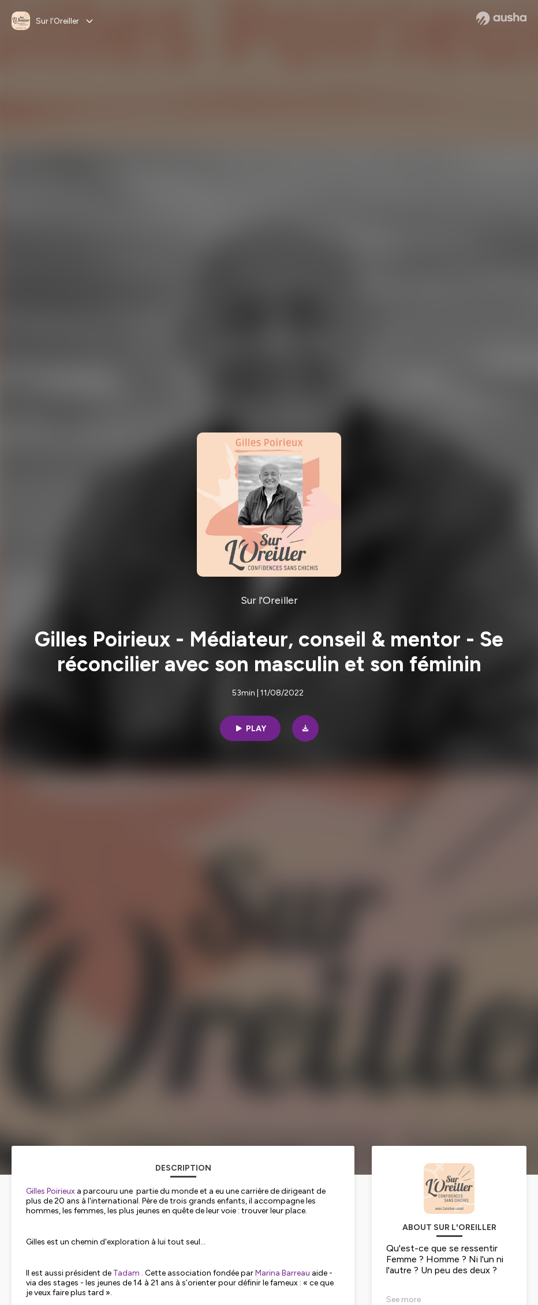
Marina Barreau (282, 1273)
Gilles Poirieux (50, 1191)
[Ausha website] (501, 18)
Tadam (126, 1273)
